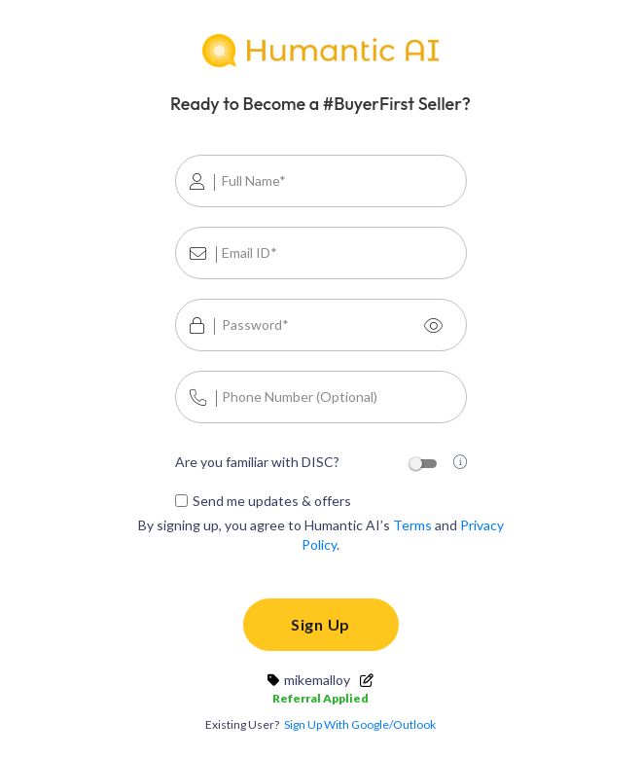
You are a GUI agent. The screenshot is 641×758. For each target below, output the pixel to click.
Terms (412, 525)
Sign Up (320, 624)
